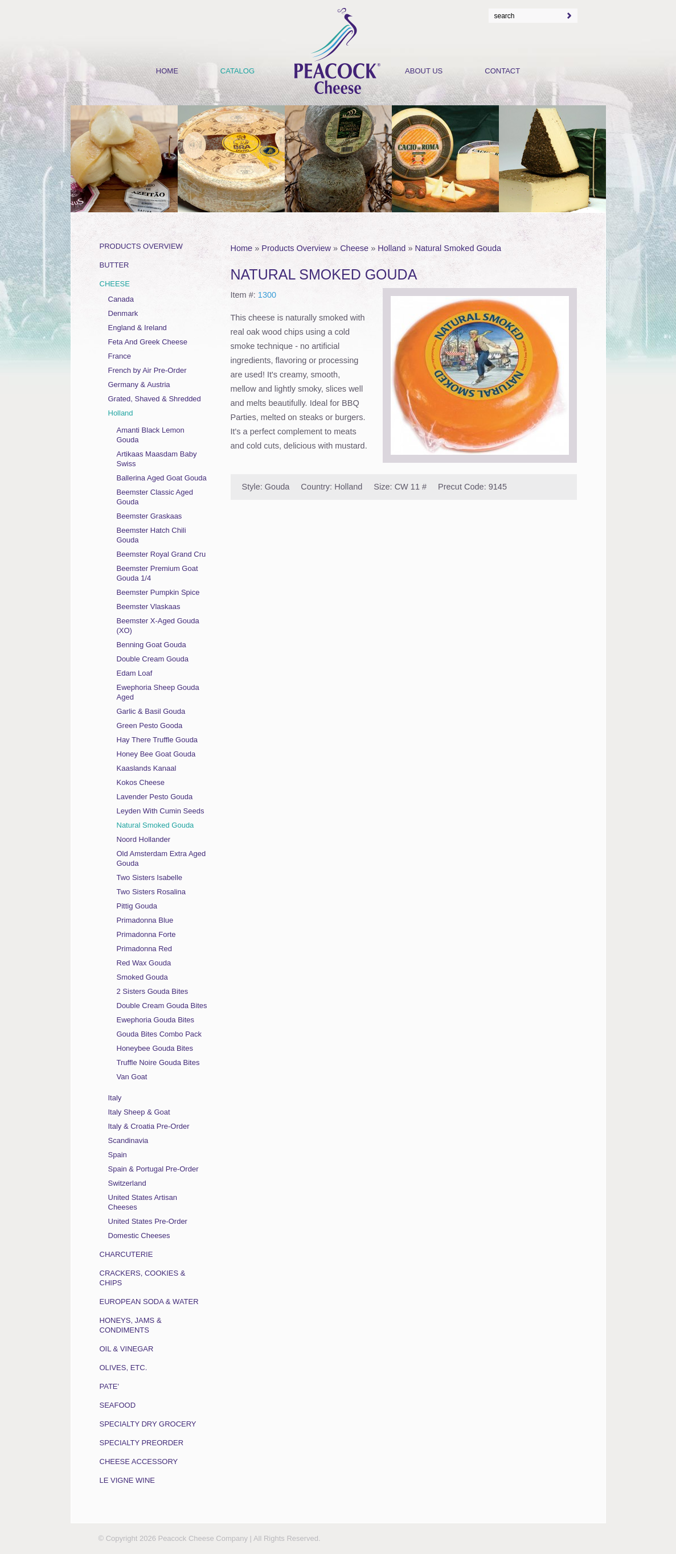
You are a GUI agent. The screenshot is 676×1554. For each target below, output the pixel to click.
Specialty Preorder (142, 1442)
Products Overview (296, 248)
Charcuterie (126, 1254)
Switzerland (127, 1183)
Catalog (237, 71)
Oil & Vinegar (127, 1349)
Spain (117, 1154)
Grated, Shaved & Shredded (154, 398)
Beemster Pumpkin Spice (158, 592)
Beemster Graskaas (149, 516)
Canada (121, 299)
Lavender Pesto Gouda (155, 796)
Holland (391, 248)
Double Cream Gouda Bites (162, 1005)
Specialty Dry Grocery (148, 1424)
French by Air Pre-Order (147, 370)
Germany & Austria (139, 384)
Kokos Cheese (141, 782)
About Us (424, 71)
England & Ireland (137, 327)
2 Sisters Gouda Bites (153, 991)
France (119, 356)
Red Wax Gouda (144, 963)
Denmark (123, 313)
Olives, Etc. (124, 1367)
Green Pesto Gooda (150, 725)
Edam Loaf (135, 673)
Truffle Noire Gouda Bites (158, 1062)
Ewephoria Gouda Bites (156, 1020)
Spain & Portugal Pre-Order (153, 1169)
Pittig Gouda (137, 906)
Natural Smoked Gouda (458, 248)
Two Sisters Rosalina (151, 891)
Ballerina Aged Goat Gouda (162, 478)
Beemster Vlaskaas (149, 606)
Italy (115, 1097)
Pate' (110, 1386)
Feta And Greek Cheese (147, 342)
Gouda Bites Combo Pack (159, 1034)
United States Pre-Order (147, 1221)
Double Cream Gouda (153, 659)
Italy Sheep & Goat (139, 1112)
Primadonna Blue (145, 920)
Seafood (118, 1405)
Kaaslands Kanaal (147, 768)
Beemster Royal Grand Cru (161, 554)
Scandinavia (128, 1140)
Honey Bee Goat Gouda (156, 754)
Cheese (354, 248)
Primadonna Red (145, 948)
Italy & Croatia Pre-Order (149, 1126)
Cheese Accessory (139, 1461)
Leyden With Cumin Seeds (160, 811)
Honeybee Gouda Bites (155, 1048)
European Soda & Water (149, 1301)
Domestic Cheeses (139, 1235)
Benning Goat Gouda (151, 644)
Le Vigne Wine (127, 1480)
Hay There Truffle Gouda (157, 739)
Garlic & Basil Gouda (151, 711)
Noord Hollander (144, 839)
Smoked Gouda (142, 977)
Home (242, 248)
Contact (502, 71)
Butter (114, 265)
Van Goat (132, 1076)
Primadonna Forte (146, 934)
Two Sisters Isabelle (150, 877)
